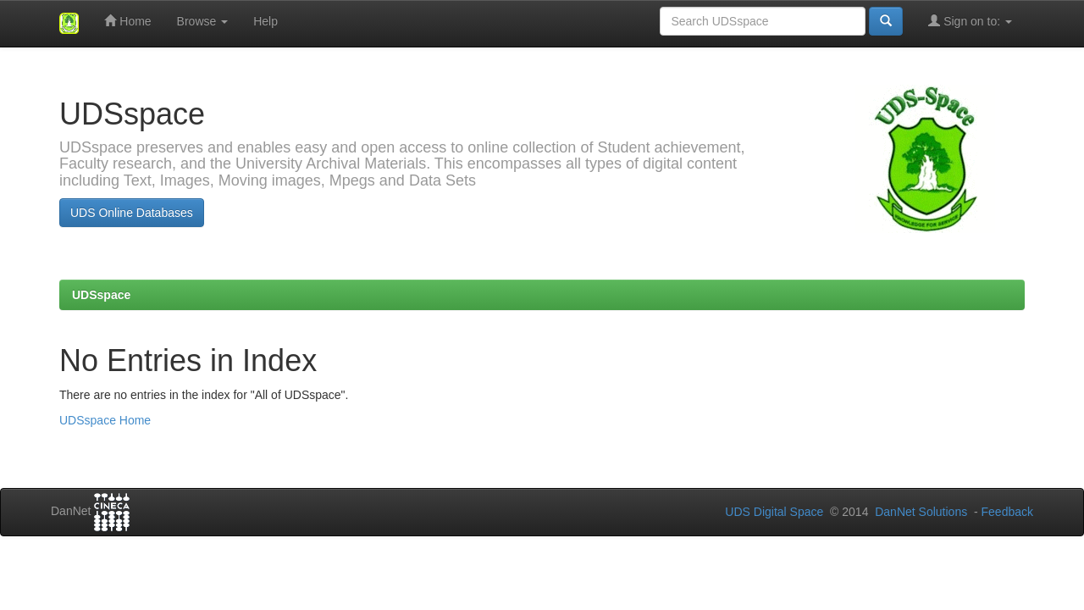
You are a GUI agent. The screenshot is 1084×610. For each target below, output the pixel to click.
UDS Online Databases (131, 212)
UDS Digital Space (776, 511)
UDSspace (101, 295)
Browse (203, 21)
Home (127, 21)
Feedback (1007, 511)
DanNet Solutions (921, 511)
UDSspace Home (105, 420)
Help (265, 21)
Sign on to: (970, 21)
